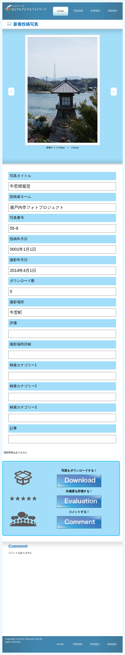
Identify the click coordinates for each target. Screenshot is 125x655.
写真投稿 (78, 10)
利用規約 (95, 10)
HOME (60, 11)
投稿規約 (112, 10)
